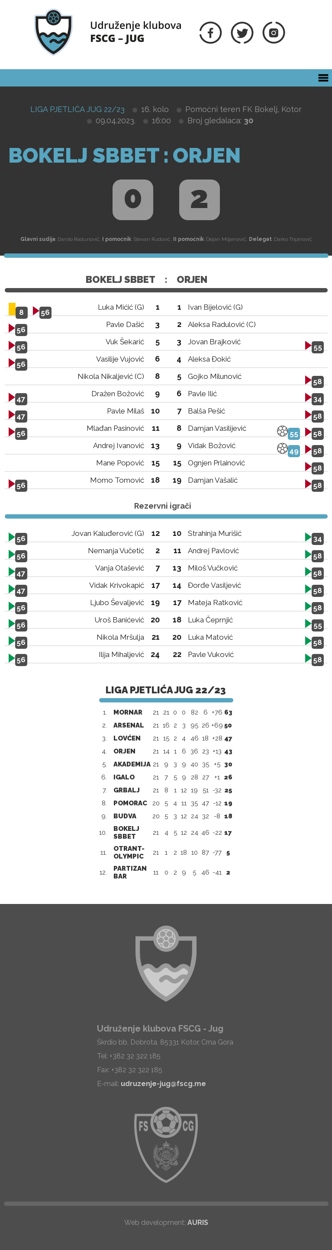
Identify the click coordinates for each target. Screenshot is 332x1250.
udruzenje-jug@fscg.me (163, 1084)
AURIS (197, 1222)
